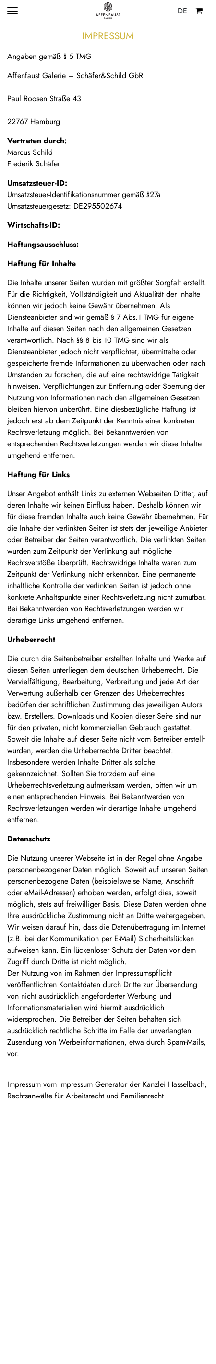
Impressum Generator (93, 1084)
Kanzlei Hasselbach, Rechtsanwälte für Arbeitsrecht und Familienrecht (107, 1090)
